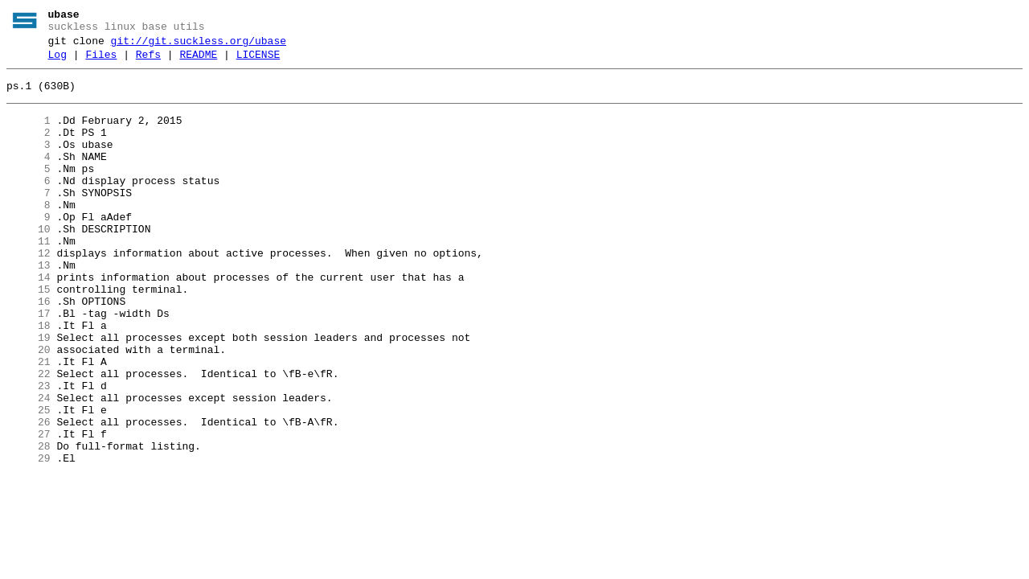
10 (28, 263)
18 (28, 379)
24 (28, 465)
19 (28, 393)
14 (28, 321)
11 (28, 277)
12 (28, 292)
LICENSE (258, 62)
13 (28, 306)
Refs (148, 62)
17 (28, 364)
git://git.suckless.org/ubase (198, 46)
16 (28, 350)
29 (28, 538)
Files (101, 62)
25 (28, 480)
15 (28, 335)
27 (28, 509)
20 (28, 407)
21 (28, 422)
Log (57, 62)
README (198, 62)
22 (28, 436)
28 (28, 523)
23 (28, 451)
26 (28, 494)
